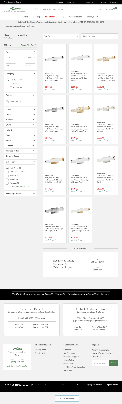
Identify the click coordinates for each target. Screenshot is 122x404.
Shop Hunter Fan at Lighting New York (17, 361)
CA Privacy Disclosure (52, 385)
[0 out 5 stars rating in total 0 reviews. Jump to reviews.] (51, 89)
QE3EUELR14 (25, 385)
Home (7, 26)
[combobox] (61, 9)
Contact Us (67, 350)
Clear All (34, 45)
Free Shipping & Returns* (13, 2)
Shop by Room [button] (92, 17)
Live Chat (101, 2)
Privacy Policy (37, 385)
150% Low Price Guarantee (74, 367)
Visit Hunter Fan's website (17, 366)
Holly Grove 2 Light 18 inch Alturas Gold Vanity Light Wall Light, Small (79, 129)
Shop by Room (40, 350)
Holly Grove (31, 26)
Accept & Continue (67, 398)
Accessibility (81, 385)
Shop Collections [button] (75, 17)
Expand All (25, 45)
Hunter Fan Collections (17, 26)
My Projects (101, 9)
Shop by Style (40, 353)
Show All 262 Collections (20, 186)
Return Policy (68, 360)
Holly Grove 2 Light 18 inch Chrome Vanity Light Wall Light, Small (80, 180)
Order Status (68, 364)
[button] (113, 2)
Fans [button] (26, 17)
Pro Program (71, 2)
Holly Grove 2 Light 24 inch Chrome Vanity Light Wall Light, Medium (54, 78)
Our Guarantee (57, 2)
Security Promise (68, 385)
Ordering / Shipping (71, 357)
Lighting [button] (36, 17)
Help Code (67, 371)
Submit (113, 363)
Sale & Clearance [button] (52, 17)
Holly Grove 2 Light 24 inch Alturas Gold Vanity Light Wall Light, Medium (106, 78)
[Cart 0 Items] (113, 9)
